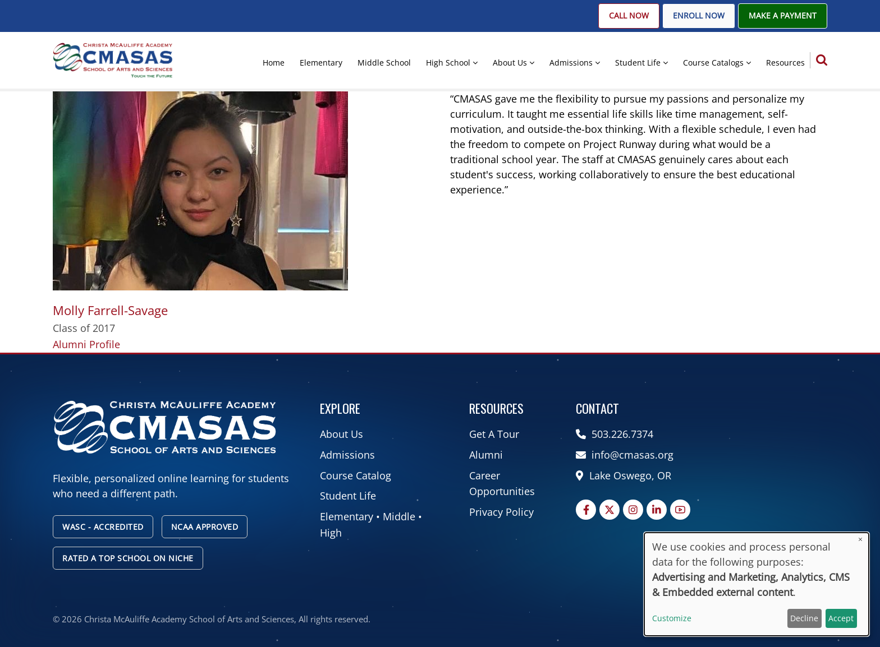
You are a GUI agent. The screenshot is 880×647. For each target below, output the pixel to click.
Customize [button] (671, 618)
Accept (841, 618)
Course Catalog (355, 475)
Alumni (486, 454)
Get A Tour (494, 434)
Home (274, 62)
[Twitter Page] (609, 510)
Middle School (384, 62)
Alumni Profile (86, 344)
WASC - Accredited (103, 526)
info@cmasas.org (626, 454)
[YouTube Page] (680, 510)
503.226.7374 (616, 434)
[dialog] (756, 584)
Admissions (571, 62)
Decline (804, 618)
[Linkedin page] (657, 510)
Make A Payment (783, 16)
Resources (785, 62)
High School (448, 62)
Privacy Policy (501, 512)
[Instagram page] (633, 510)
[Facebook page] (586, 510)
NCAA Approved (205, 526)
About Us (510, 62)
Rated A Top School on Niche (128, 558)
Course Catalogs (713, 62)
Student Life (638, 62)
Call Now (629, 16)
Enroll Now (699, 16)
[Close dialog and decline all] (860, 540)
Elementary (321, 62)
